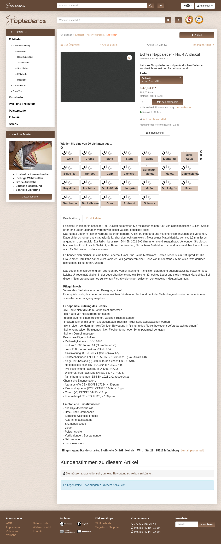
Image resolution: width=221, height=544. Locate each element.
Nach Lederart (19, 85)
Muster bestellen (30, 196)
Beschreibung (71, 218)
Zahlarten (12, 531)
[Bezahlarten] (75, 529)
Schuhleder (22, 68)
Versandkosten (184, 107)
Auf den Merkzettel (154, 119)
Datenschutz (40, 523)
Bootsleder (22, 80)
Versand (11, 535)
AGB (9, 523)
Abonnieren (206, 524)
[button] (150, 5)
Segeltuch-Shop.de (107, 527)
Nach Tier (17, 91)
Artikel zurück (110, 44)
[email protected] (193, 450)
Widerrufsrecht (42, 527)
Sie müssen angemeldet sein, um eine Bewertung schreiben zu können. (109, 473)
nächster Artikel (203, 44)
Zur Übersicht (72, 44)
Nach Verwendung (21, 45)
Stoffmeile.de (103, 523)
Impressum (13, 527)
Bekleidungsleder (25, 57)
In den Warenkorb (167, 102)
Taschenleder (23, 62)
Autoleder (21, 51)
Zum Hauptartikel (155, 132)
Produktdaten (94, 218)
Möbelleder (22, 74)
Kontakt (37, 531)
